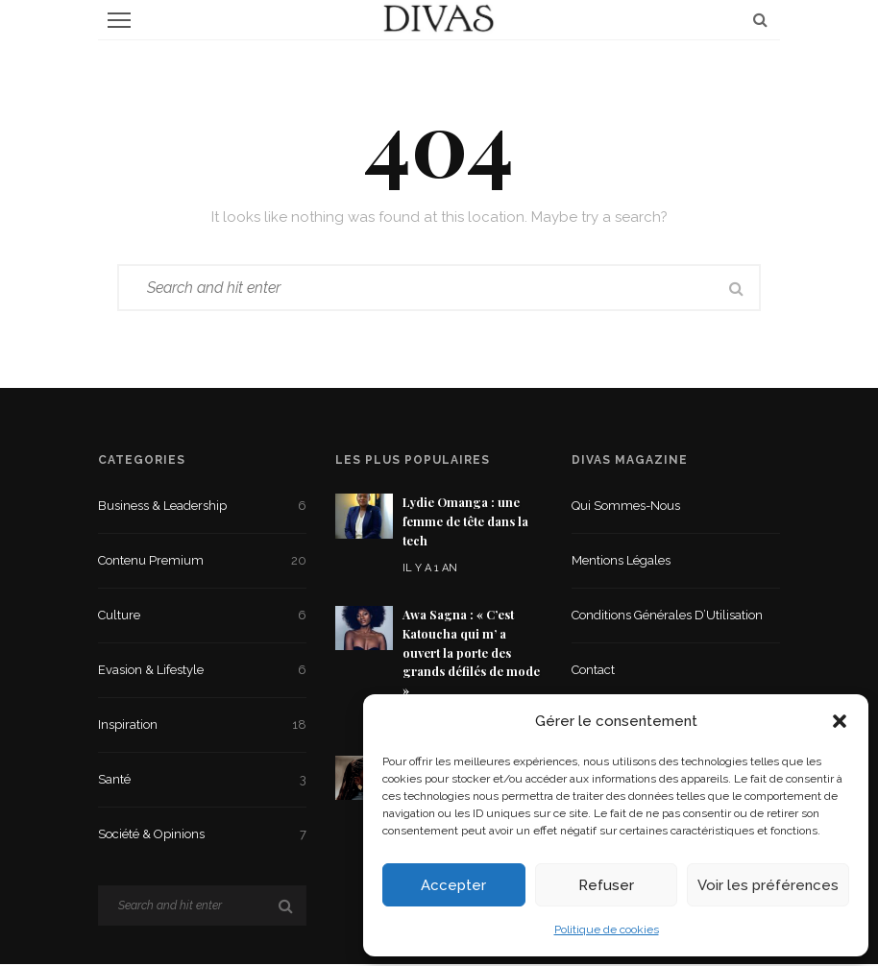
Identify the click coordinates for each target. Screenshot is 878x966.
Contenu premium (202, 562)
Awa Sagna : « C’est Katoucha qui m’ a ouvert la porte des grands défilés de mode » (471, 655)
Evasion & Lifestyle (202, 672)
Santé (202, 781)
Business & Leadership (202, 507)
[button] (839, 721)
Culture (202, 617)
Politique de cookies (606, 929)
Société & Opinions (202, 836)
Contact (593, 671)
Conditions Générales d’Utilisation (667, 617)
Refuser (606, 885)
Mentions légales (621, 562)
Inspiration (202, 726)
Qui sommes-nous (626, 507)
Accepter (453, 885)
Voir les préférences (768, 885)
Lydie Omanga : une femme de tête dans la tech (465, 523)
